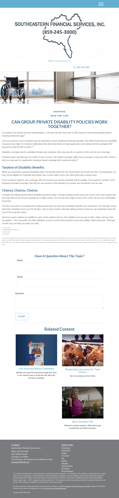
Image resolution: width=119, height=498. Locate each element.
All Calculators (67, 471)
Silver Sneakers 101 (82, 421)
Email (20, 277)
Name (20, 260)
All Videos (65, 469)
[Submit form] (21, 316)
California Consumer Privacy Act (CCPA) (78, 486)
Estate (64, 453)
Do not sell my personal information (55, 488)
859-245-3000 (82, 67)
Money (64, 461)
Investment (65, 451)
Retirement (65, 448)
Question (19, 293)
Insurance (65, 456)
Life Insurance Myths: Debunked (36, 368)
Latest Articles (67, 466)
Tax (62, 458)
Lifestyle (64, 464)
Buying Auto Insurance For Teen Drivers (82, 370)
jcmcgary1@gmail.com (62, 61)
